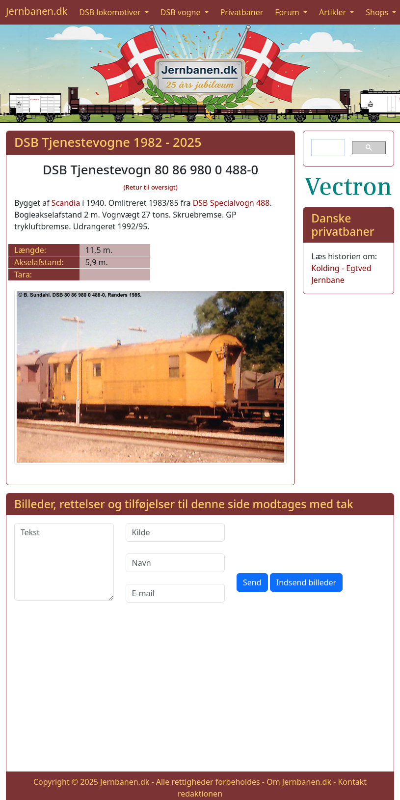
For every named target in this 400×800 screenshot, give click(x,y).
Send (252, 582)
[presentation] (311, 542)
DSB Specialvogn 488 (231, 202)
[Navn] (175, 562)
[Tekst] (64, 562)
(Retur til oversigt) (151, 187)
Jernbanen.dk (36, 11)
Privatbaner (242, 12)
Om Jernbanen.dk (299, 781)
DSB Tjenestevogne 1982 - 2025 (108, 142)
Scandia (66, 202)
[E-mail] (175, 593)
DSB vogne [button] (181, 12)
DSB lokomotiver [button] (111, 12)
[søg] (327, 148)
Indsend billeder (306, 582)
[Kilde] (175, 532)
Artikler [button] (333, 12)
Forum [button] (288, 12)
